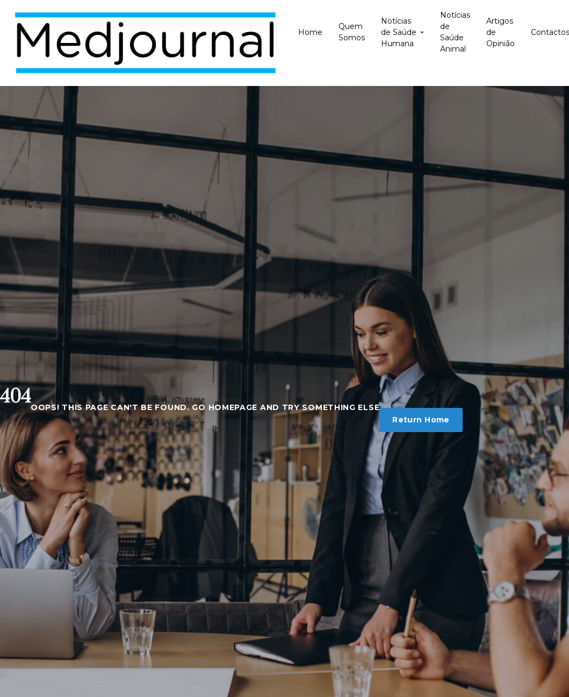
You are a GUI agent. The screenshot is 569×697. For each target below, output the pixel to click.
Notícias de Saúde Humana (402, 32)
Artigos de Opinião (500, 32)
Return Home (421, 420)
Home (310, 32)
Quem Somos (351, 31)
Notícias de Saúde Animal (455, 32)
